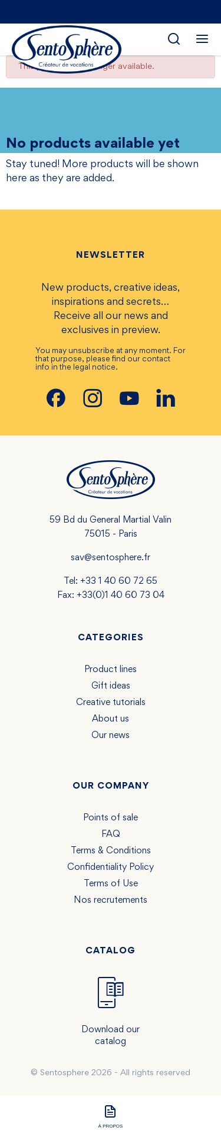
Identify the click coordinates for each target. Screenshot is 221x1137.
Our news (110, 736)
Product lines (110, 670)
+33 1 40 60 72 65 (118, 581)
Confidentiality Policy (110, 867)
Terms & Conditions (111, 851)
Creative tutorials (111, 703)
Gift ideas (110, 686)
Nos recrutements (110, 900)
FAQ (110, 834)
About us (110, 719)
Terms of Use (111, 884)
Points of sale (110, 818)
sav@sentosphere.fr (110, 558)
